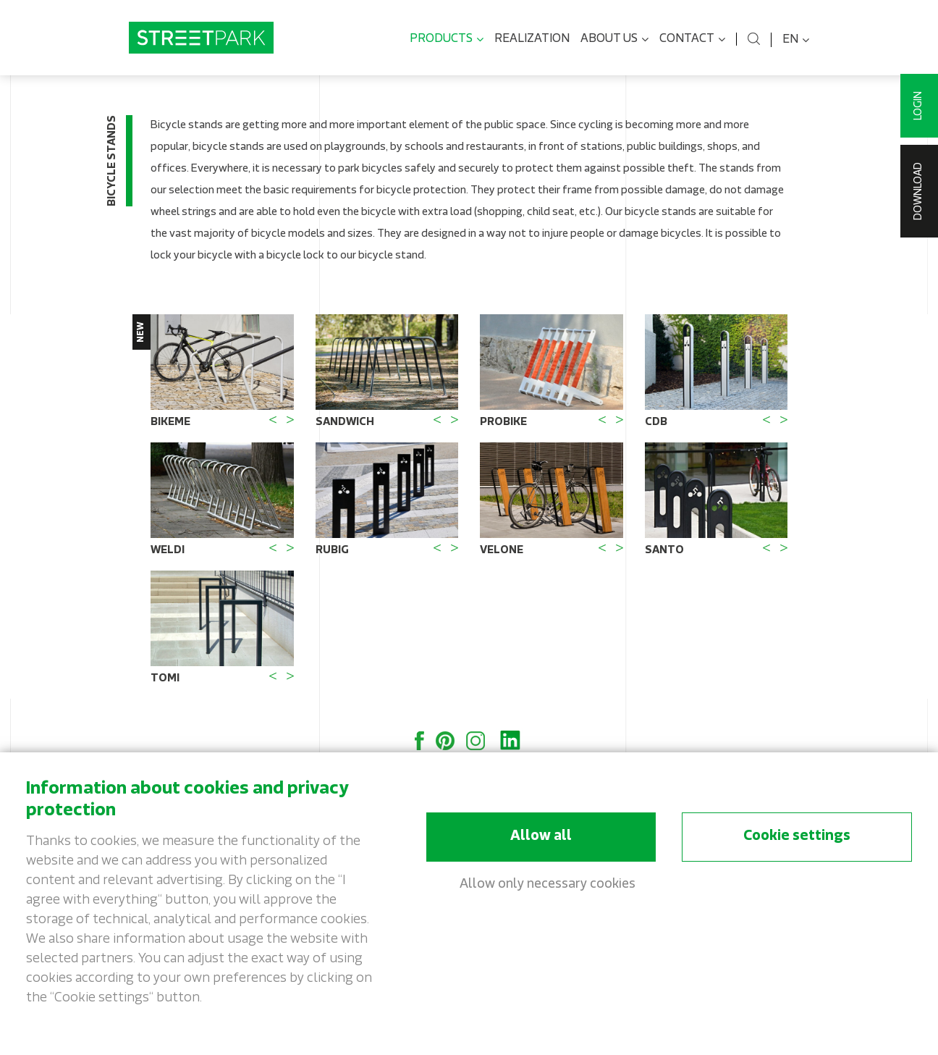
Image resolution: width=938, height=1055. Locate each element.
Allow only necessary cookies (547, 884)
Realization (532, 39)
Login (918, 105)
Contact (692, 40)
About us (614, 40)
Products (446, 40)
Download (918, 191)
